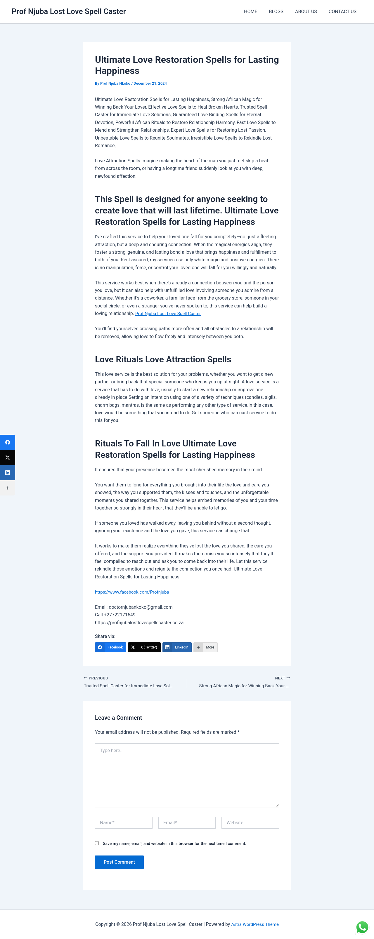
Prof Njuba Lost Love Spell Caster (69, 11)
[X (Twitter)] (144, 647)
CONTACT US (344, 11)
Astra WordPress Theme (255, 924)
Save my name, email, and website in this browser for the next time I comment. (174, 844)
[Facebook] (110, 647)
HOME (258, 11)
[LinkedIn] (177, 647)
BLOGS (282, 11)
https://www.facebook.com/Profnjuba (134, 592)
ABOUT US (310, 11)
